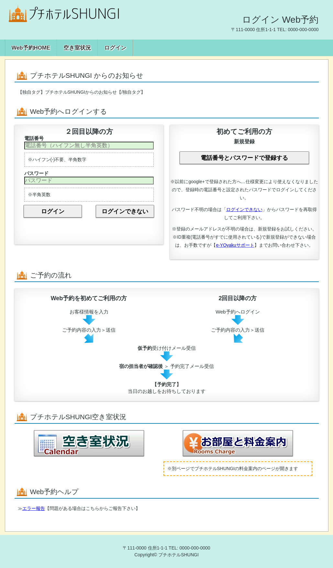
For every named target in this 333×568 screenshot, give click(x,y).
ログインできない (125, 211)
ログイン (115, 48)
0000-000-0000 (303, 29)
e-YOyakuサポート (235, 245)
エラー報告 (33, 508)
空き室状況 (77, 48)
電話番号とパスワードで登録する (244, 158)
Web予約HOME (31, 48)
